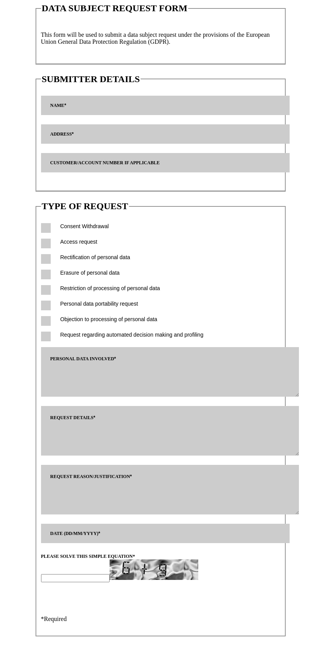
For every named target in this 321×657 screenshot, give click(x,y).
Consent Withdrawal (84, 226)
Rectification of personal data (95, 257)
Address (62, 134)
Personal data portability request (99, 304)
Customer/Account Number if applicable (105, 162)
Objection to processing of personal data (109, 319)
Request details (73, 423)
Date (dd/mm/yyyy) (75, 551)
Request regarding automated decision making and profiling (132, 335)
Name (58, 105)
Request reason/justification (91, 488)
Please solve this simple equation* (88, 573)
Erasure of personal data (90, 273)
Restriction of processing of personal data (110, 288)
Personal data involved (83, 358)
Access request (79, 242)
